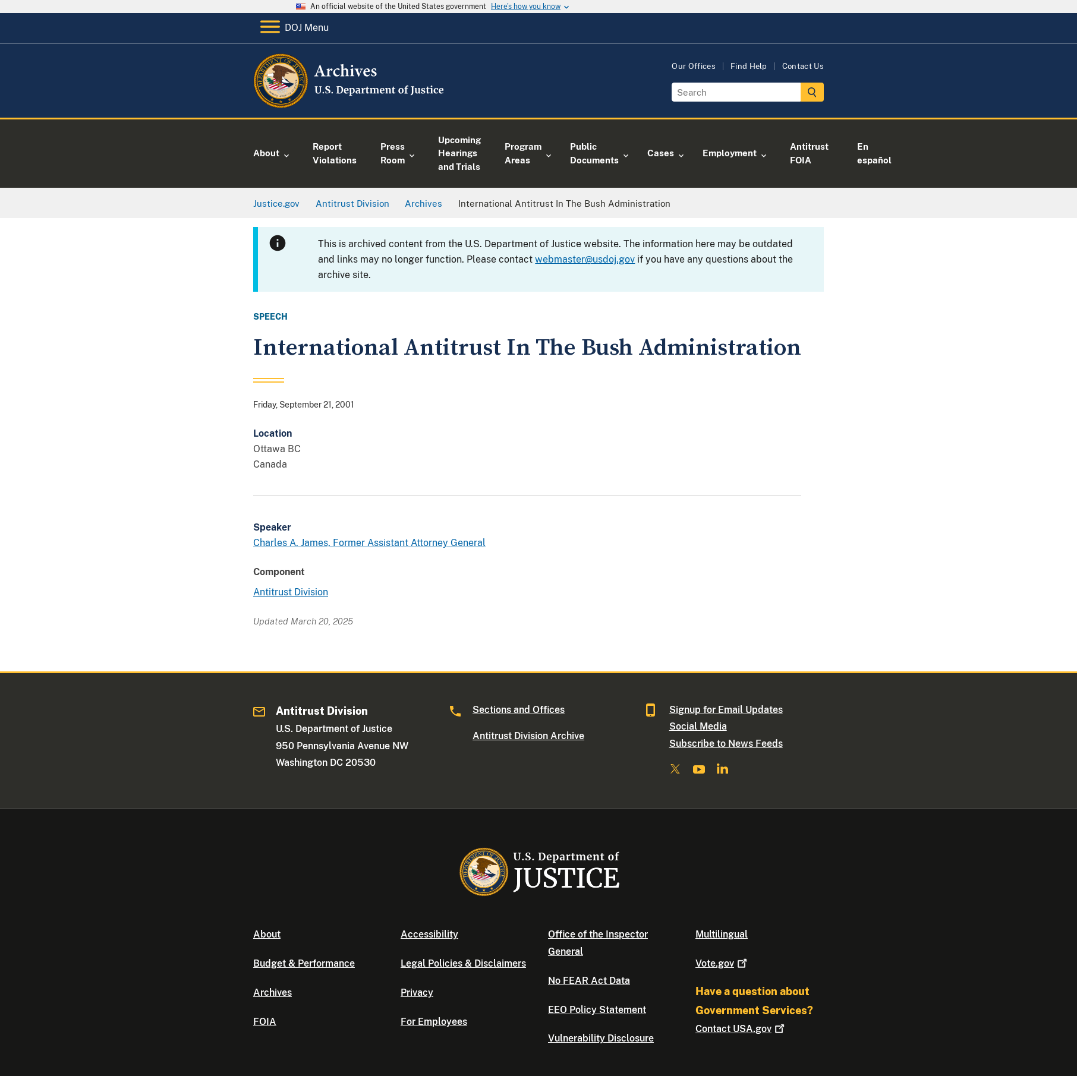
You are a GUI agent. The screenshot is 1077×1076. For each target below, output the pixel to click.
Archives (272, 992)
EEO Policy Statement (597, 1009)
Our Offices (694, 66)
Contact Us (803, 66)
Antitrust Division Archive (528, 735)
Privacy (417, 992)
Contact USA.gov (741, 1028)
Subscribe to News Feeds (726, 743)
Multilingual (721, 934)
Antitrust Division (290, 592)
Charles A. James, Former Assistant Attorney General (369, 542)
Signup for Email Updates (726, 709)
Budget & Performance (304, 963)
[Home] (349, 104)
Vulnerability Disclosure (601, 1038)
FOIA (264, 1021)
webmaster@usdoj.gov (585, 259)
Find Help (748, 66)
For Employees (434, 1021)
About (267, 934)
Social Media (698, 726)
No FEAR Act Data (589, 980)
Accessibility (429, 934)
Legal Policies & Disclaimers (463, 963)
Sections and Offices (519, 709)
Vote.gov (722, 963)
